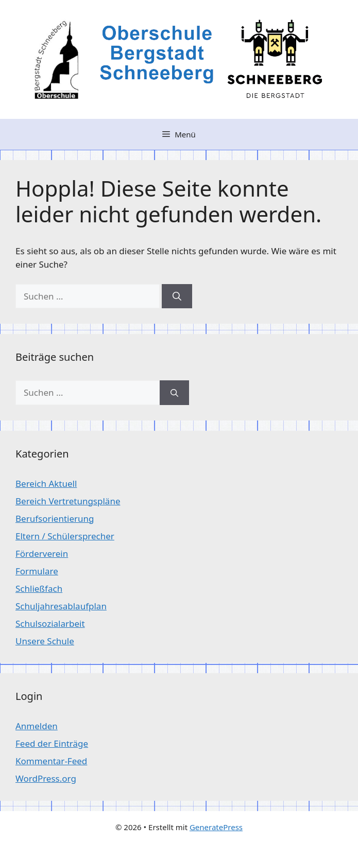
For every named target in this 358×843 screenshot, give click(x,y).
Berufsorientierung (54, 518)
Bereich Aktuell (46, 483)
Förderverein (41, 553)
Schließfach (38, 588)
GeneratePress (216, 827)
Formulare (36, 571)
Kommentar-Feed (51, 761)
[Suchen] (177, 296)
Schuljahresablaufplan (61, 606)
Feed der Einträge (51, 743)
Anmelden (36, 726)
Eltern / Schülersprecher (64, 536)
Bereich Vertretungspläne (67, 501)
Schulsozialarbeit (50, 623)
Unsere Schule (44, 641)
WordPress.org (45, 778)
